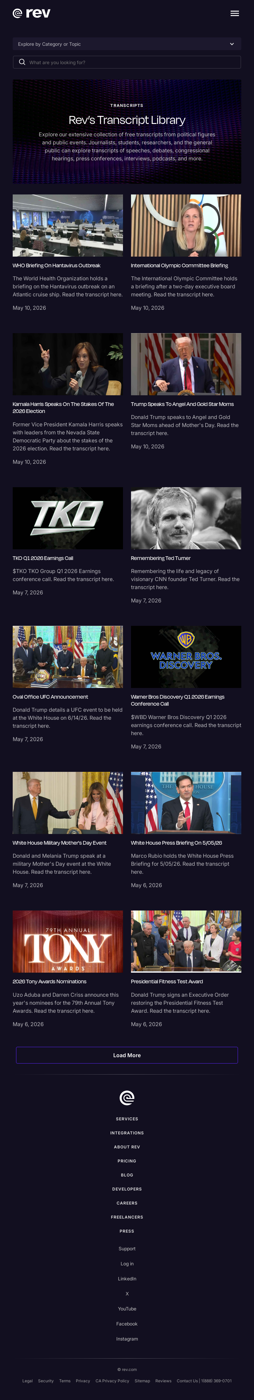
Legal (27, 1380)
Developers (127, 1189)
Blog (127, 1174)
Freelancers (127, 1217)
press (127, 1231)
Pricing (127, 1160)
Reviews (163, 1380)
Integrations (127, 1132)
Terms (65, 1380)
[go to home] (127, 1098)
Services (127, 1118)
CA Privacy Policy (112, 1380)
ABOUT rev (127, 1146)
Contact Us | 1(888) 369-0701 (204, 1380)
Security (46, 1380)
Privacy (83, 1380)
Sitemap (142, 1380)
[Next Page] (127, 1055)
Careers (127, 1203)
